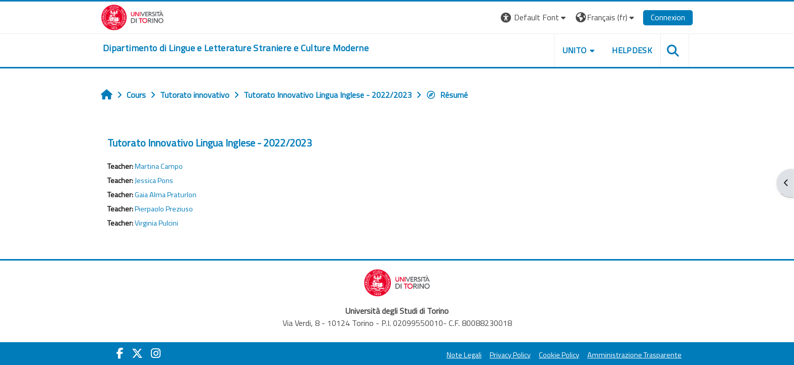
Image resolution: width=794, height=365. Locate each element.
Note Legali (464, 354)
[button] (534, 17)
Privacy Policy (510, 354)
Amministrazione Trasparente (634, 354)
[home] (236, 48)
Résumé (447, 95)
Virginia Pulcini (156, 223)
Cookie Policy (559, 354)
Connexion (668, 17)
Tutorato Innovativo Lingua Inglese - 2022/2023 (209, 143)
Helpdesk (632, 50)
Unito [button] (575, 50)
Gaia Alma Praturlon (165, 194)
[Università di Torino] (132, 16)
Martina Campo (159, 166)
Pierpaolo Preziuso (164, 208)
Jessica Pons (154, 180)
